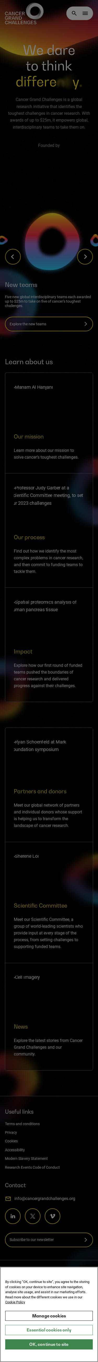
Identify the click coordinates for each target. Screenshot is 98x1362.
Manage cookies (49, 1316)
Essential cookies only (49, 1330)
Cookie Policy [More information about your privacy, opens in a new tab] (15, 1303)
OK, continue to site (48, 1344)
